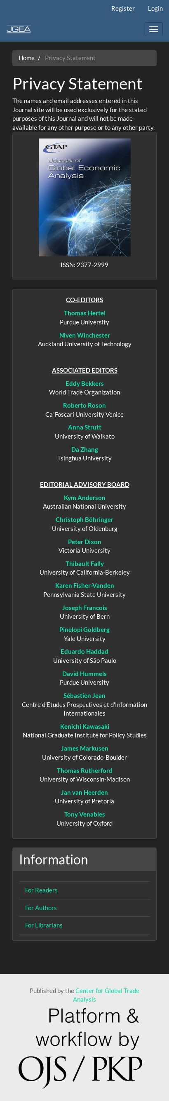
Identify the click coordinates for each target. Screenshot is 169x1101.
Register (123, 8)
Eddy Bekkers (85, 383)
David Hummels (84, 673)
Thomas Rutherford (85, 770)
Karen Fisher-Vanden (84, 585)
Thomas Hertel (85, 313)
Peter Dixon (84, 541)
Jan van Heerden (84, 792)
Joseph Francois (84, 607)
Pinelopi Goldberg (84, 629)
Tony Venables (84, 814)
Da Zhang (84, 449)
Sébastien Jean (84, 695)
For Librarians (44, 925)
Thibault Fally (85, 563)
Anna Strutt (84, 427)
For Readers (41, 890)
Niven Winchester (84, 335)
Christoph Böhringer (84, 519)
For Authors (41, 907)
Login (155, 8)
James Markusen (84, 748)
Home (27, 57)
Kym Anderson (85, 497)
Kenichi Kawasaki (84, 726)
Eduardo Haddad (84, 651)
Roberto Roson (84, 405)
